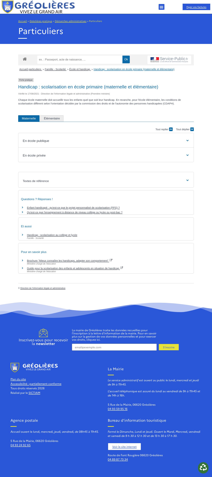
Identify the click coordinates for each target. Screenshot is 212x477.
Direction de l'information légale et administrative (42, 288)
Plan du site (18, 379)
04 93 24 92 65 (20, 445)
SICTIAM (34, 393)
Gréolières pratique (41, 20)
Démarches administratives (70, 20)
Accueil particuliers (30, 69)
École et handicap (80, 69)
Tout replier (164, 129)
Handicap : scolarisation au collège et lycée (52, 234)
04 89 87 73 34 (118, 459)
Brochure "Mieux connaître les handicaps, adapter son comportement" (69, 260)
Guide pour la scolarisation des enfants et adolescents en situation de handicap (75, 268)
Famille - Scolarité (55, 69)
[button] (161, 7)
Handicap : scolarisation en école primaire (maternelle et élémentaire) (134, 69)
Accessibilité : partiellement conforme (35, 383)
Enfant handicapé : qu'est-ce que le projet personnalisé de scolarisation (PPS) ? (73, 207)
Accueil (22, 20)
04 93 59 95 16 (118, 409)
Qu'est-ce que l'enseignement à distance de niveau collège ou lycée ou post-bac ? (74, 212)
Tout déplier (185, 129)
